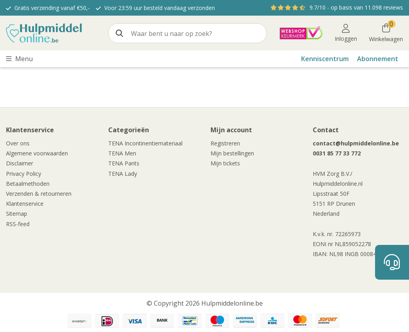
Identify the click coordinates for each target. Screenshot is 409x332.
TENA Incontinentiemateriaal (145, 143)
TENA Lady (122, 173)
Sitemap (16, 213)
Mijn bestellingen (232, 153)
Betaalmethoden (28, 183)
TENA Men (122, 153)
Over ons (18, 143)
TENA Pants (123, 163)
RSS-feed (18, 224)
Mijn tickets (225, 163)
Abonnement (377, 58)
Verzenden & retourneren (38, 193)
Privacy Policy (23, 173)
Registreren (225, 143)
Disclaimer (19, 163)
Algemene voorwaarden (37, 153)
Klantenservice (25, 203)
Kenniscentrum (325, 58)
